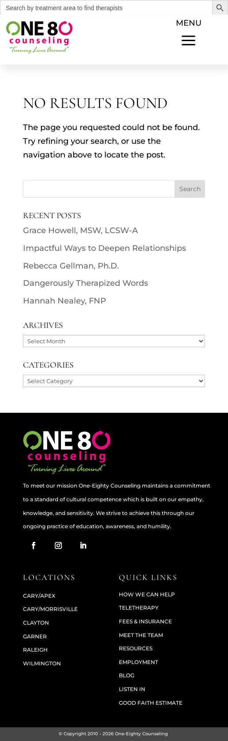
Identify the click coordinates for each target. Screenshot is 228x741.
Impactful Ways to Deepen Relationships (104, 248)
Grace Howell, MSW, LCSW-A (80, 230)
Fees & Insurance (145, 621)
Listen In (132, 689)
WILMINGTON (42, 663)
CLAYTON (36, 622)
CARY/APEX (39, 595)
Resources (135, 648)
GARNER (35, 636)
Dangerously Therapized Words (85, 283)
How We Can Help (147, 594)
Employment (138, 662)
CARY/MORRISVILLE (50, 609)
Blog (126, 675)
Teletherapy (139, 607)
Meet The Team (141, 635)
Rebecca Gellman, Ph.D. (71, 266)
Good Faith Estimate (150, 702)
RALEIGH (35, 649)
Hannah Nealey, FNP (64, 301)
